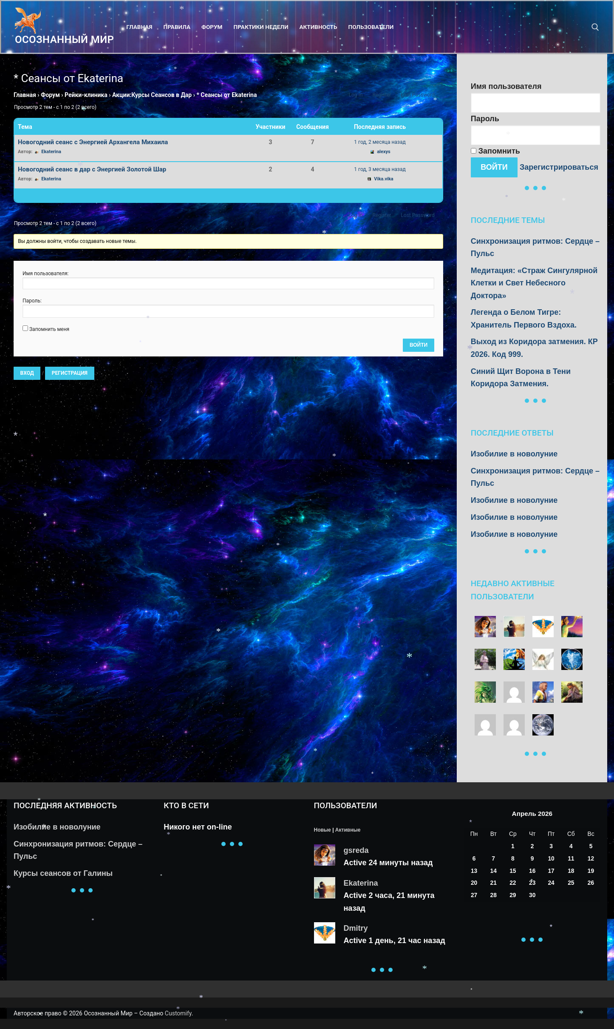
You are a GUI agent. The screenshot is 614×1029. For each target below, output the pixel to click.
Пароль (485, 118)
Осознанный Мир (64, 40)
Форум (50, 94)
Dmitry (356, 928)
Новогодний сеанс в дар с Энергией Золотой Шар (92, 169)
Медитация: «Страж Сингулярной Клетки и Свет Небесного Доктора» (534, 282)
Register (381, 95)
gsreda (356, 850)
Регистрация (70, 373)
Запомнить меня (49, 329)
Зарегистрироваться (559, 167)
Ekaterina (361, 883)
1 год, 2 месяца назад (379, 142)
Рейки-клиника (86, 94)
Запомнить (495, 151)
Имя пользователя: (45, 273)
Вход (27, 373)
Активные (347, 830)
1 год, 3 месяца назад (379, 169)
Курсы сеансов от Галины (63, 873)
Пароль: (32, 301)
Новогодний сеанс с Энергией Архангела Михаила (93, 142)
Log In (355, 95)
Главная (25, 94)
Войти (418, 345)
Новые (322, 830)
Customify (178, 1013)
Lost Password (417, 95)
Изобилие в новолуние (514, 454)
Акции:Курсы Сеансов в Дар (152, 94)
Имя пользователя (506, 86)
